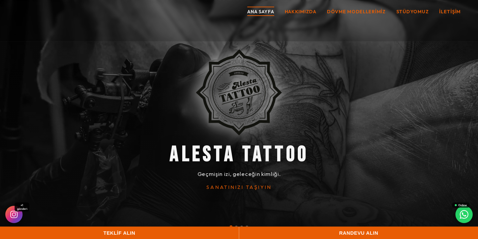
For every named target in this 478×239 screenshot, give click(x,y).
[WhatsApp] (464, 214)
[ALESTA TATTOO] (239, 92)
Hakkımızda (300, 12)
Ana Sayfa (260, 12)
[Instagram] (14, 214)
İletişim (450, 12)
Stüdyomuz (412, 12)
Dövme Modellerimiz (356, 12)
